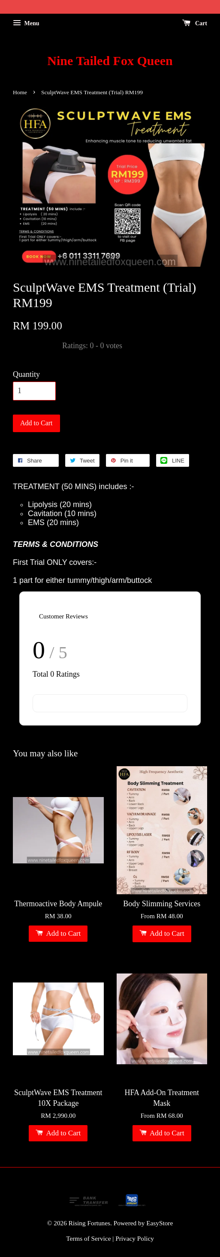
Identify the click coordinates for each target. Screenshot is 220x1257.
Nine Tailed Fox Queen (110, 61)
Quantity (26, 374)
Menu (26, 23)
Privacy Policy (134, 1238)
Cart (195, 23)
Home (20, 92)
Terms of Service (88, 1238)
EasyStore (159, 1223)
